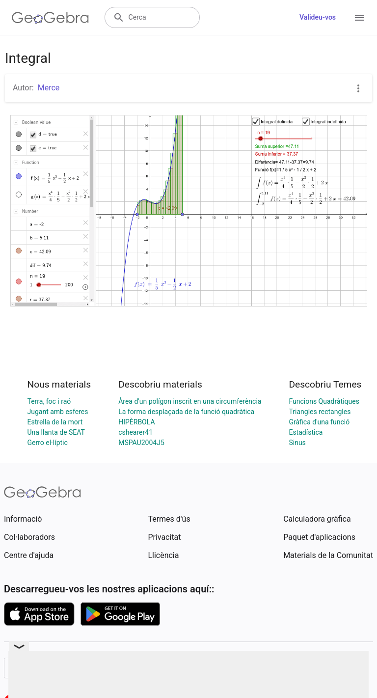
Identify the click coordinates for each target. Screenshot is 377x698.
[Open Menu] (359, 18)
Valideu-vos (317, 17)
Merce (49, 87)
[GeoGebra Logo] (50, 18)
